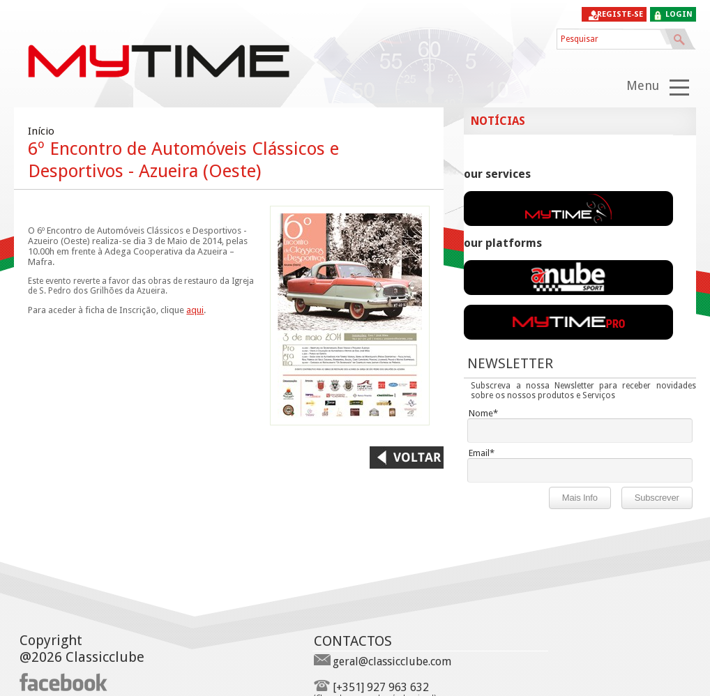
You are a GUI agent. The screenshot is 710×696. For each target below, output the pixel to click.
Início (41, 131)
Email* (481, 452)
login (679, 14)
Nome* (483, 413)
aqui (195, 310)
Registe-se (620, 14)
